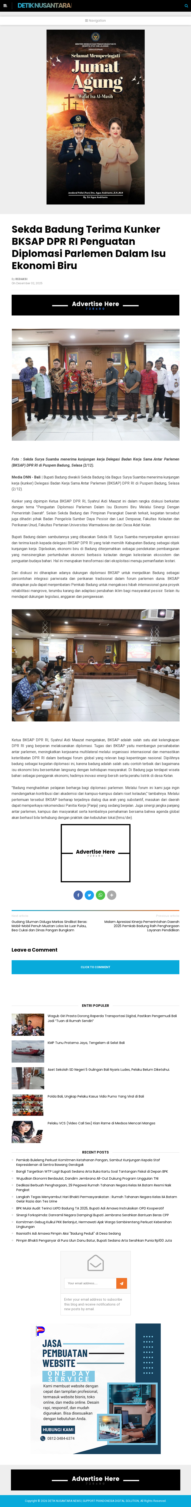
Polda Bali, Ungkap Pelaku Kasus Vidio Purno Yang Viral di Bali (96, 1096)
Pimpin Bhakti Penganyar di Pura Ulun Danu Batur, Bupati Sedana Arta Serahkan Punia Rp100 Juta (94, 1240)
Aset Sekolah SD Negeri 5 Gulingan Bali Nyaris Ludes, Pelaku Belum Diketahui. (109, 1069)
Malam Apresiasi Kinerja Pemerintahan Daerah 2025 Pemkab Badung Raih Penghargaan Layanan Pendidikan (141, 926)
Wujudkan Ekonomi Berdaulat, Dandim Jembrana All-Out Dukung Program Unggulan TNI (87, 1178)
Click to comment (95, 967)
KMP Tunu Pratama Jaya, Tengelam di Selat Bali (86, 1042)
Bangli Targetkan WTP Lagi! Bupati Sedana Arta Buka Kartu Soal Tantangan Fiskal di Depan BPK (92, 1171)
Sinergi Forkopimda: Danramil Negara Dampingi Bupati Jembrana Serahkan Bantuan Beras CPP (92, 1215)
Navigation (95, 20)
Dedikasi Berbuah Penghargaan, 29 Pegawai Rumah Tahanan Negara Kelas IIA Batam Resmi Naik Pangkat (93, 1187)
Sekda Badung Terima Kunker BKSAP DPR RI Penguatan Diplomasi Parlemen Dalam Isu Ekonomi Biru (89, 247)
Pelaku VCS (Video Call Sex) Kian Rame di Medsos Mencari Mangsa (101, 1123)
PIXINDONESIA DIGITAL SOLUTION (117, 1501)
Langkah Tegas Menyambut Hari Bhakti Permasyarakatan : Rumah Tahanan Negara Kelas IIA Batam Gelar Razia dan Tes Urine (96, 1199)
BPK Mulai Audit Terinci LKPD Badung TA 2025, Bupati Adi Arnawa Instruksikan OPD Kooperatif (90, 1208)
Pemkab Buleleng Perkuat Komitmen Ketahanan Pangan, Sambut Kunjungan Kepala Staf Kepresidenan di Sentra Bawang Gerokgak (88, 1162)
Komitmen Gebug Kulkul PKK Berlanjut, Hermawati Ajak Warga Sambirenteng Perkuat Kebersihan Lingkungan (94, 1224)
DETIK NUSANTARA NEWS (52, 5)
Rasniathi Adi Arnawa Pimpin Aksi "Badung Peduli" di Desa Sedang (68, 1233)
